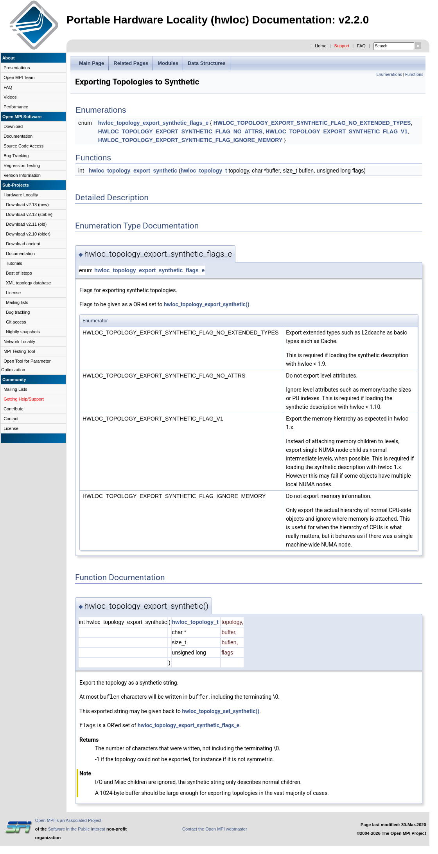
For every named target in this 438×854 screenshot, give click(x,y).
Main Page (91, 63)
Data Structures (207, 63)
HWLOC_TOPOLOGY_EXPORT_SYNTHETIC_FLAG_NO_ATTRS (180, 131)
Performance (16, 106)
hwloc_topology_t (204, 170)
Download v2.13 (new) (27, 204)
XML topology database (28, 282)
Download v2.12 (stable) (29, 214)
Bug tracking (18, 312)
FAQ (361, 45)
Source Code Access (23, 146)
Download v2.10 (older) (28, 234)
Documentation (18, 136)
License (13, 292)
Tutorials (14, 263)
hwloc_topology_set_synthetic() (220, 711)
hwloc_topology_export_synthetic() (207, 304)
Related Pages (130, 63)
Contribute (13, 408)
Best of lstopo (19, 273)
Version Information (22, 175)
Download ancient (23, 243)
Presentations (17, 67)
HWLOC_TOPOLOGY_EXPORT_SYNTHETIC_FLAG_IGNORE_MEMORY (190, 140)
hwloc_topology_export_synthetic (133, 170)
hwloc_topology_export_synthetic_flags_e (153, 123)
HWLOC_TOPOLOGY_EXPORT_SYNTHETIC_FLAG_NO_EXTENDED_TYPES (312, 123)
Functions (414, 74)
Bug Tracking (16, 155)
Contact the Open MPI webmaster (214, 828)
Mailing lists (17, 302)
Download (13, 126)
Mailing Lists (15, 389)
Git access (16, 322)
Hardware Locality (21, 194)
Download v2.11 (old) (26, 224)
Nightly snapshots (23, 331)
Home (320, 45)
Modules (168, 63)
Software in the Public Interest (76, 828)
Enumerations (389, 74)
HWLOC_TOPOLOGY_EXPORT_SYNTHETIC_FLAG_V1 (336, 131)
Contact (11, 418)
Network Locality (19, 341)
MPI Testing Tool (19, 351)
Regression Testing (22, 165)
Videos (10, 97)
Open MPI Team (19, 77)
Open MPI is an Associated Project (68, 819)
